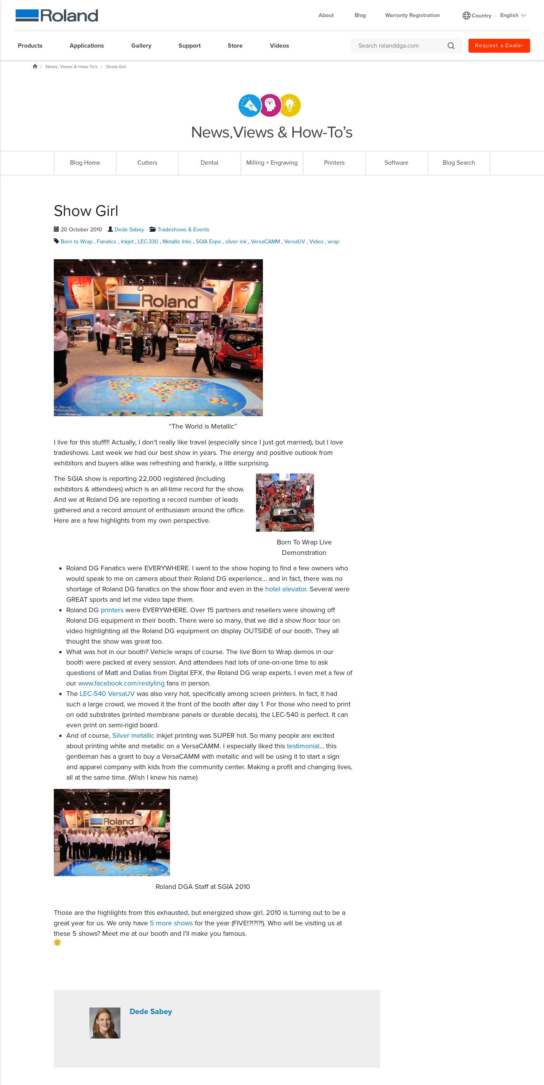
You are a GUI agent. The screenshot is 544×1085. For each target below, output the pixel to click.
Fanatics (107, 241)
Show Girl (116, 66)
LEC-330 (149, 241)
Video (317, 241)
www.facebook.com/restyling (121, 683)
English (513, 15)
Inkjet (128, 241)
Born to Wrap (77, 241)
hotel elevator (285, 589)
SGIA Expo (209, 241)
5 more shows (171, 923)
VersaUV (295, 241)
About (330, 15)
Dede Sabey (129, 229)
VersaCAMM (266, 241)
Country (481, 15)
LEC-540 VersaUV (107, 693)
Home (35, 66)
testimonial (303, 746)
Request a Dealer (499, 45)
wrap (333, 241)
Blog (360, 15)
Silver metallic (133, 735)
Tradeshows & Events (183, 229)
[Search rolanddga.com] (403, 45)
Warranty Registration (412, 15)
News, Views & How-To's (72, 66)
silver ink (236, 241)
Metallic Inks (178, 241)
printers (112, 610)
